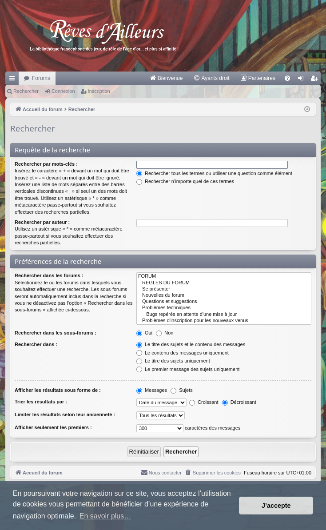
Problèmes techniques (223, 308)
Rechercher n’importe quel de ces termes (185, 181)
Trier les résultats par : (41, 401)
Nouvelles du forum (223, 295)
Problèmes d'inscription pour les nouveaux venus (223, 321)
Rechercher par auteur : (42, 222)
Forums (41, 78)
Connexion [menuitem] (302, 80)
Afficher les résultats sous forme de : (58, 390)
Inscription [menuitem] (316, 80)
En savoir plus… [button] (105, 516)
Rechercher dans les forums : (49, 275)
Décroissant (239, 402)
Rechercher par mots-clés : (46, 164)
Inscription (99, 91)
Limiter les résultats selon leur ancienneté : (65, 414)
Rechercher (26, 91)
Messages (151, 390)
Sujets (182, 390)
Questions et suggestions (223, 302)
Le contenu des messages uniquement (182, 352)
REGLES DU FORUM (223, 283)
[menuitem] (166, 78)
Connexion (63, 91)
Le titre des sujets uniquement (173, 360)
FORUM (223, 276)
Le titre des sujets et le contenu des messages (190, 344)
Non (164, 332)
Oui (144, 332)
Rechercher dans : (36, 344)
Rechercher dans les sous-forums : (55, 332)
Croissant (204, 402)
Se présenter (223, 289)
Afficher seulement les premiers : (53, 427)
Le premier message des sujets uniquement (187, 369)
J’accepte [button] (276, 505)
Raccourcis (14, 80)
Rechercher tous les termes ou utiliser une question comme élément (214, 173)
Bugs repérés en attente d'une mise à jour (223, 314)
